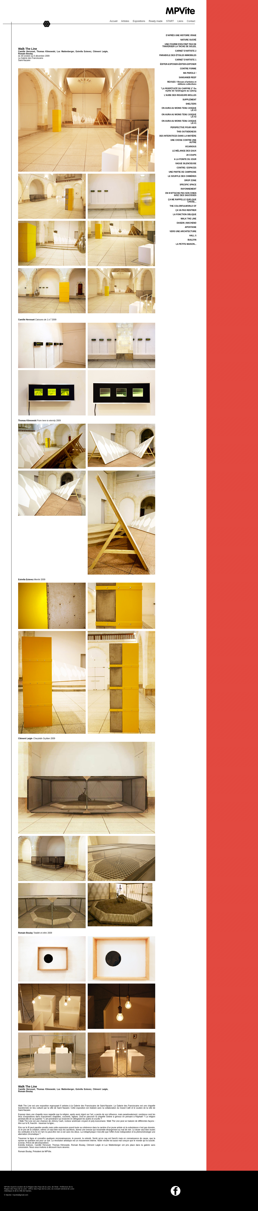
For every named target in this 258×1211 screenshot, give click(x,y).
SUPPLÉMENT (189, 100)
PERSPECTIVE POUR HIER (183, 127)
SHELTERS (191, 104)
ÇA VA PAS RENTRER (186, 210)
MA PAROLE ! (189, 73)
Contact (191, 21)
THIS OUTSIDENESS (186, 132)
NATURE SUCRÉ (188, 40)
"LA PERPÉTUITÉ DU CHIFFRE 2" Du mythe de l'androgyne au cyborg (178, 89)
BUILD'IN (192, 240)
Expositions (139, 21)
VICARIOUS (190, 146)
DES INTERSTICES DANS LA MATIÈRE (177, 136)
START (170, 21)
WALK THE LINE (188, 219)
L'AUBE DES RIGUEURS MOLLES (180, 95)
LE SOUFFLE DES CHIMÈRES (182, 176)
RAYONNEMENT (188, 189)
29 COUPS (191, 155)
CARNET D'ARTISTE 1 (185, 60)
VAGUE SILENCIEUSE (185, 163)
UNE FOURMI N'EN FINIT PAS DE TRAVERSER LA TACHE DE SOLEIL (179, 45)
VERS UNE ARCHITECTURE (183, 231)
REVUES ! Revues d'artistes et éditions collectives (181, 83)
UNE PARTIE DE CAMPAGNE (182, 172)
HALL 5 (192, 236)
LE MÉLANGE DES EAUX (184, 151)
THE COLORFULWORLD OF (183, 206)
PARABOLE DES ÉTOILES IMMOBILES (177, 55)
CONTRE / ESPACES (186, 168)
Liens (180, 21)
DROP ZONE (190, 180)
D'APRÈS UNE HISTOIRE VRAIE (181, 35)
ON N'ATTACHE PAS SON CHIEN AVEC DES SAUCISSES (180, 194)
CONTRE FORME (188, 68)
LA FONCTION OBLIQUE (184, 214)
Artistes (125, 21)
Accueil (114, 21)
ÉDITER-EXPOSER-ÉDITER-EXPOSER (178, 64)
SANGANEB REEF (187, 77)
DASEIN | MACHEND (186, 223)
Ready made (155, 21)
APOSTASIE (190, 227)
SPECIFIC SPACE (188, 185)
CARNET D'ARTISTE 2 (185, 51)
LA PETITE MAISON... (186, 244)
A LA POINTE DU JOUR (185, 159)
